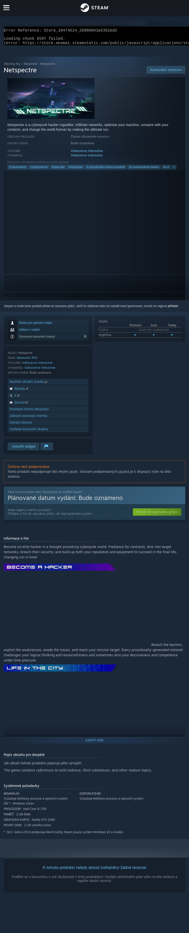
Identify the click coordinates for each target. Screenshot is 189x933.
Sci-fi (166, 169)
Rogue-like (58, 169)
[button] (157, 515)
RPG (34, 361)
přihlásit (173, 309)
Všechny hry (12, 67)
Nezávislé (30, 67)
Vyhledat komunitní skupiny (29, 432)
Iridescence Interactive (87, 154)
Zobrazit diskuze (21, 425)
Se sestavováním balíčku (144, 169)
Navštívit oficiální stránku (29, 384)
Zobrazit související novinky (28, 419)
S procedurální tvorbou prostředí (105, 169)
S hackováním (17, 169)
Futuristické (75, 169)
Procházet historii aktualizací (29, 412)
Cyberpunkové (39, 169)
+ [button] (173, 169)
